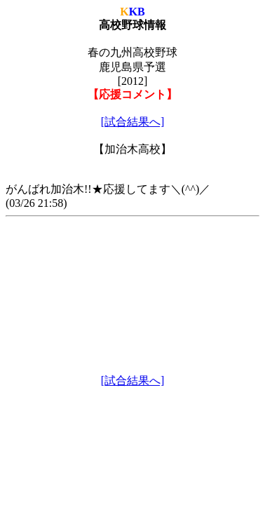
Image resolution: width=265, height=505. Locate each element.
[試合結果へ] (133, 122)
